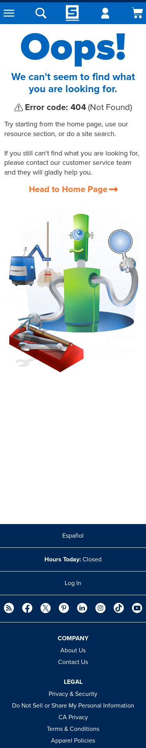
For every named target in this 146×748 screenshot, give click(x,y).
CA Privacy (73, 717)
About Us (73, 650)
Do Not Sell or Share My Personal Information (73, 706)
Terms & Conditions (73, 729)
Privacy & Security (73, 694)
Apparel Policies (73, 741)
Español (73, 536)
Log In (73, 583)
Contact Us (73, 662)
